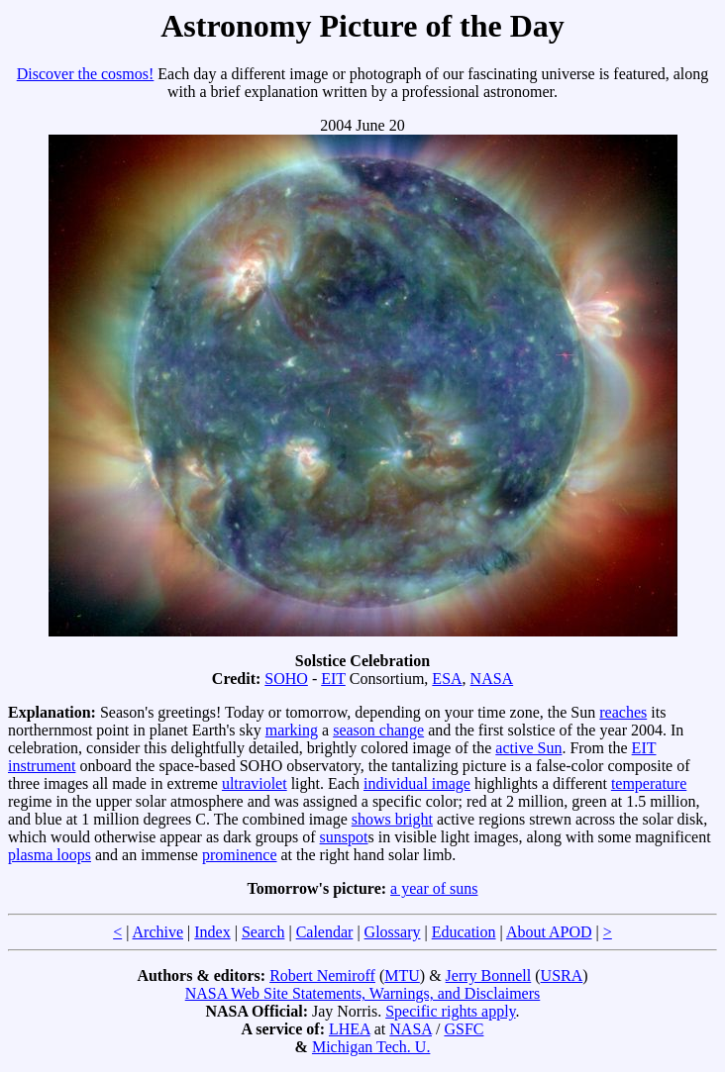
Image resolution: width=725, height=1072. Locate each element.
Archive (158, 932)
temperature (648, 783)
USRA (562, 975)
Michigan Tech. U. (371, 1046)
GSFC (463, 1029)
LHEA (349, 1029)
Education (464, 932)
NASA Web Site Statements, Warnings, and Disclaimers (363, 993)
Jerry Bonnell (489, 975)
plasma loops (49, 854)
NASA (492, 678)
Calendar (325, 932)
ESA (447, 678)
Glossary (392, 932)
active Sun (528, 747)
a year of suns (433, 888)
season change (378, 730)
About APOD (549, 932)
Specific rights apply (450, 1011)
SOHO (286, 678)
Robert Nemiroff (322, 975)
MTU (402, 975)
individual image (416, 783)
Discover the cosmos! (86, 73)
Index (212, 932)
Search (263, 932)
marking (291, 730)
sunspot (344, 836)
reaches (623, 712)
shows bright (392, 819)
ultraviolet (254, 783)
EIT (333, 678)
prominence (239, 854)
